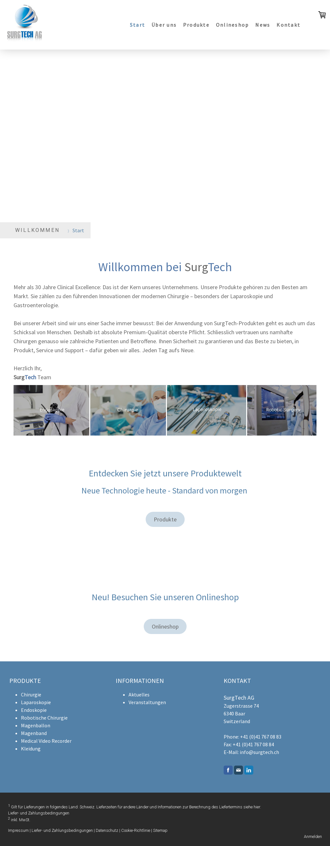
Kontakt (288, 25)
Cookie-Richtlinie (135, 830)
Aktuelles (139, 694)
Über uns (164, 25)
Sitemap (160, 830)
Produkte (196, 25)
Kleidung (31, 748)
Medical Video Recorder (46, 741)
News (262, 25)
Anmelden (313, 836)
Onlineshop (232, 25)
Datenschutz (107, 830)
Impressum (18, 830)
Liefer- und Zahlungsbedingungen (38, 813)
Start (137, 25)
